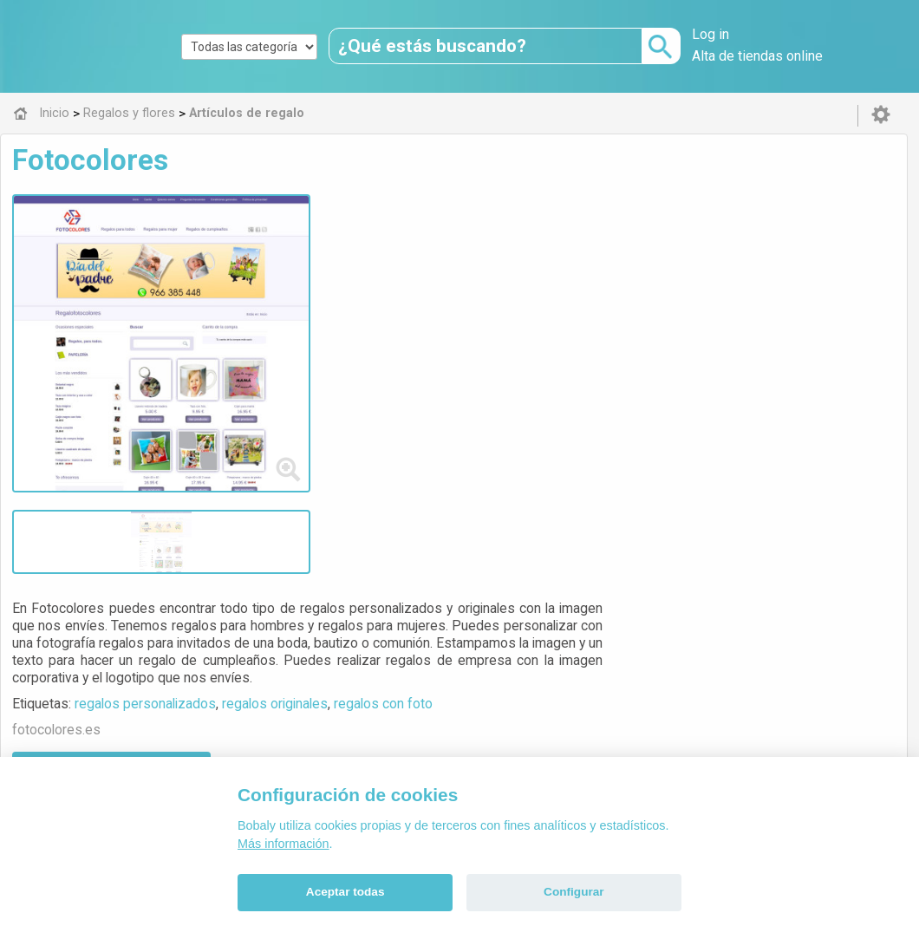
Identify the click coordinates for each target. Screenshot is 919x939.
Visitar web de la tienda (413, 362)
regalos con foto (684, 298)
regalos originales (576, 298)
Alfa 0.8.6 (377, 690)
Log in (710, 34)
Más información (283, 844)
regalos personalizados (447, 298)
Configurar (573, 891)
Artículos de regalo (433, 569)
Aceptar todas (345, 891)
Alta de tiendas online (757, 56)
